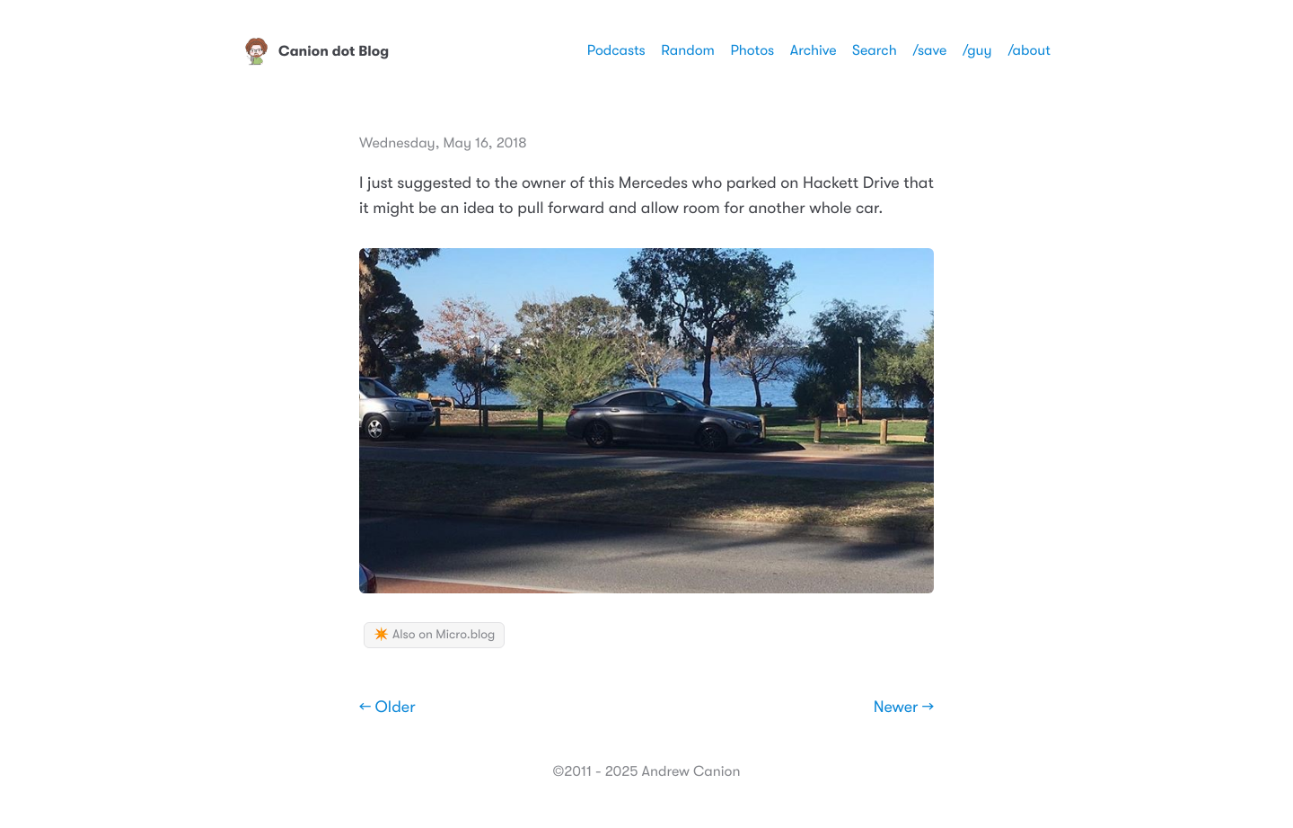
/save (929, 50)
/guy (977, 50)
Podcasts (616, 50)
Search (874, 50)
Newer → (904, 708)
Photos (752, 50)
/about (1029, 50)
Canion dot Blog (315, 51)
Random (688, 50)
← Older (387, 708)
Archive (813, 50)
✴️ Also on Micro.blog (434, 635)
